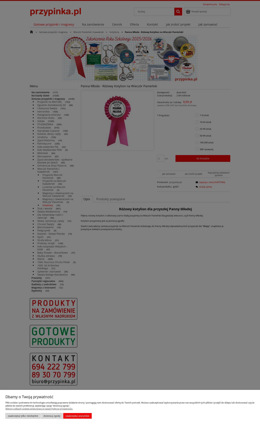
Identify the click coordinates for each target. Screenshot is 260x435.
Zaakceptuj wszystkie (77, 415)
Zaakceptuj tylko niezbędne (23, 415)
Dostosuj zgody (51, 415)
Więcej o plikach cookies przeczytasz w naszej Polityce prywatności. (39, 408)
